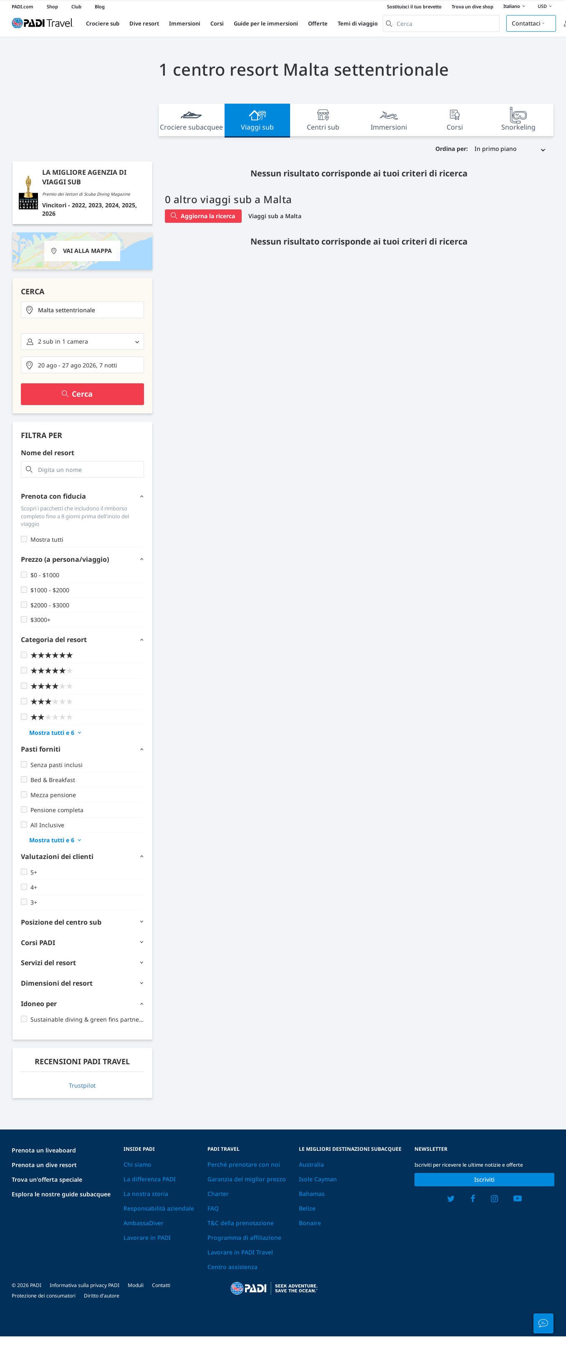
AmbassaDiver (144, 1223)
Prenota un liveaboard (44, 1150)
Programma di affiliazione (244, 1237)
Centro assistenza (232, 1267)
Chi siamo (138, 1164)
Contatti (161, 1285)
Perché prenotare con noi (243, 1164)
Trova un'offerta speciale (47, 1179)
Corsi (217, 23)
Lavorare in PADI (147, 1237)
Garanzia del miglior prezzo (246, 1179)
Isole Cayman (318, 1179)
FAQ (213, 1208)
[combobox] (441, 23)
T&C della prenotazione (240, 1223)
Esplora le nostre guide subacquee (61, 1194)
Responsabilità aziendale (159, 1208)
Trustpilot (82, 1085)
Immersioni (184, 23)
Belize (307, 1208)
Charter (218, 1194)
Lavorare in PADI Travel (240, 1252)
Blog (100, 6)
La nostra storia (146, 1194)
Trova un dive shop (472, 6)
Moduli (136, 1285)
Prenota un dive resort (44, 1165)
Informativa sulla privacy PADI (84, 1285)
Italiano (515, 7)
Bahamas (312, 1194)
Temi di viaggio (358, 23)
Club (76, 6)
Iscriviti (484, 1179)
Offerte (318, 23)
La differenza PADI (150, 1179)
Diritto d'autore (101, 1295)
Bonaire (310, 1223)
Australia (311, 1164)
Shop (52, 6)
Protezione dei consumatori (44, 1295)
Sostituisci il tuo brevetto (414, 6)
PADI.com (22, 6)
